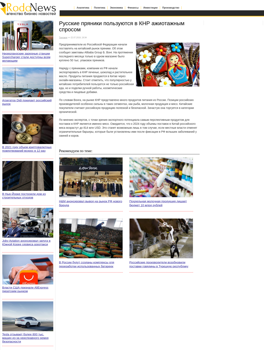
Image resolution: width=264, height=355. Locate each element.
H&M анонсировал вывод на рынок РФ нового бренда (90, 203)
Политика (99, 7)
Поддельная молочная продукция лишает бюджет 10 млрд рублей (158, 203)
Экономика (116, 7)
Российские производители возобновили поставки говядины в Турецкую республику (158, 264)
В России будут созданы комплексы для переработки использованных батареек (86, 264)
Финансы (133, 7)
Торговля (63, 37)
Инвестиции (150, 7)
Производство (170, 7)
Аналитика (83, 7)
